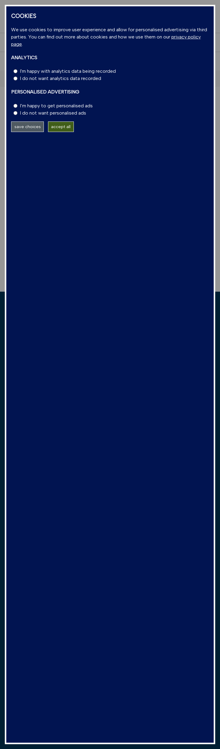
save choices (27, 126)
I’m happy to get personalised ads (56, 106)
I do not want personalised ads (53, 113)
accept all (61, 126)
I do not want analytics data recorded (60, 78)
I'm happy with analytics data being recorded (68, 71)
